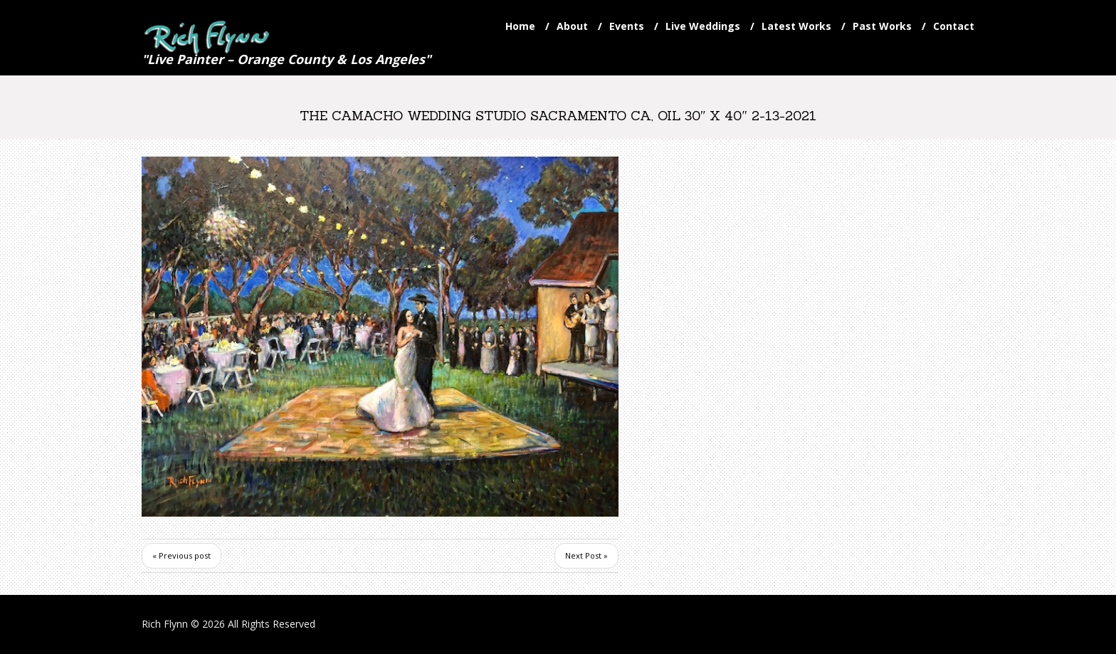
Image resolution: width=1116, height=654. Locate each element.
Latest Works (796, 26)
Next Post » (586, 555)
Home (520, 26)
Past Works (882, 26)
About (572, 26)
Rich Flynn (165, 624)
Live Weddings (702, 26)
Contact (953, 26)
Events (626, 26)
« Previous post (181, 555)
